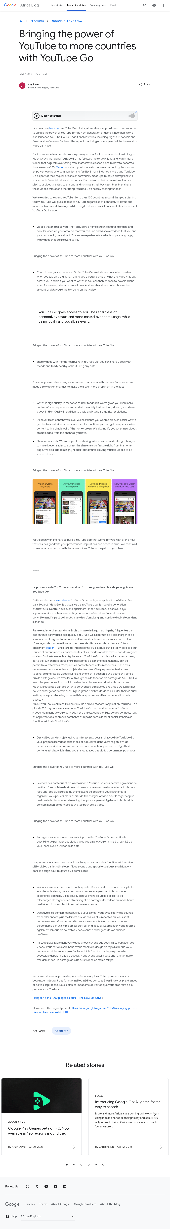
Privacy (30, 1204)
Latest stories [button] (56, 5)
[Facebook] (55, 1187)
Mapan (60, 167)
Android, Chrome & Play (67, 21)
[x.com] (37, 1187)
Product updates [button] (76, 5)
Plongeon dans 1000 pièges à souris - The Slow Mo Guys (67, 998)
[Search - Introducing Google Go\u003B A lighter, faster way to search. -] (128, 1116)
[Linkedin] (65, 1187)
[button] (144, 84)
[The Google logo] (12, 1204)
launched (54, 128)
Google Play (61, 1030)
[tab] (66, 1164)
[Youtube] (46, 1187)
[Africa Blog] (21, 21)
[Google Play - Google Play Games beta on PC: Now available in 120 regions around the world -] (41, 1116)
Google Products (85, 1204)
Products (37, 21)
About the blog (110, 1204)
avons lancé (62, 600)
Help (11, 1217)
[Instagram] (28, 1187)
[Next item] (154, 1114)
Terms (43, 1204)
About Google (60, 1204)
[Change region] (48, 1217)
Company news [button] (97, 5)
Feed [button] (113, 5)
